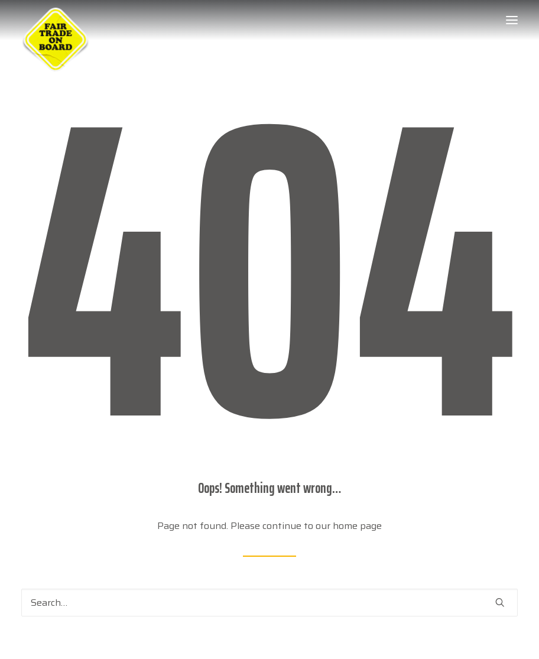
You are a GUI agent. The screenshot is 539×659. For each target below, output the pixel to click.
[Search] (269, 602)
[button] (512, 20)
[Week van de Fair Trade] (55, 20)
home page (357, 525)
